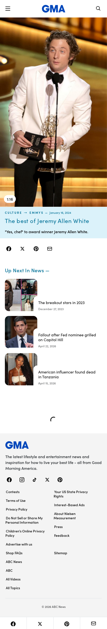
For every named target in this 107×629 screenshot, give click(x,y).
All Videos (13, 579)
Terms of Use (16, 500)
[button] (7, 8)
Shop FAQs (14, 552)
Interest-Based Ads (69, 504)
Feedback (61, 535)
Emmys (36, 213)
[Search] (98, 9)
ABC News (14, 561)
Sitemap (60, 552)
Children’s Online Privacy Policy (25, 533)
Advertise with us (19, 544)
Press (58, 526)
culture (13, 213)
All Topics (13, 587)
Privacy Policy (16, 509)
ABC (9, 570)
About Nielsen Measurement (65, 515)
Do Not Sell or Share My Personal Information (24, 520)
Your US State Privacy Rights (71, 493)
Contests (12, 491)
